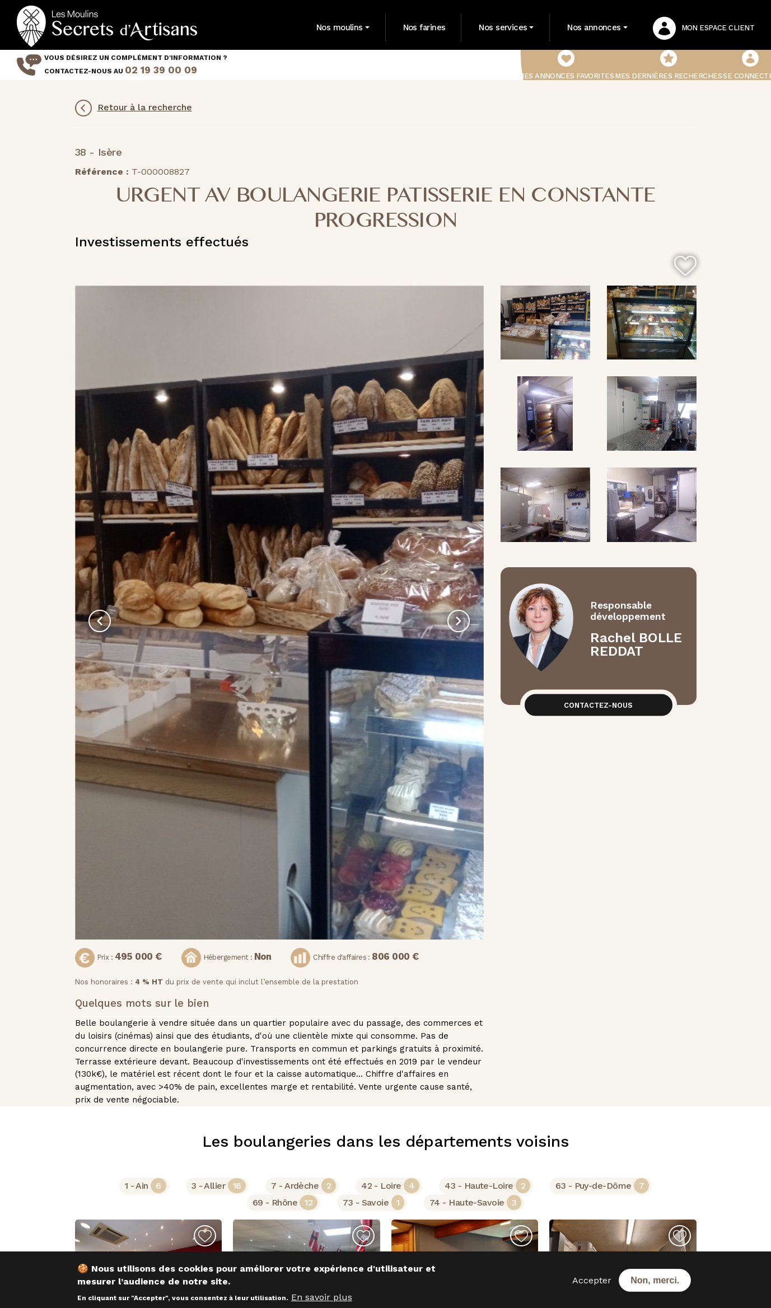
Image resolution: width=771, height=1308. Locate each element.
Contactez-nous (598, 704)
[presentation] (99, 621)
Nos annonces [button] (593, 27)
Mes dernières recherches (668, 65)
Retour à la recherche (133, 108)
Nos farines (424, 27)
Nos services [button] (503, 27)
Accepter (591, 1280)
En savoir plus (321, 1297)
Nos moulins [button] (339, 27)
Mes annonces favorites (566, 65)
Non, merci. (654, 1280)
